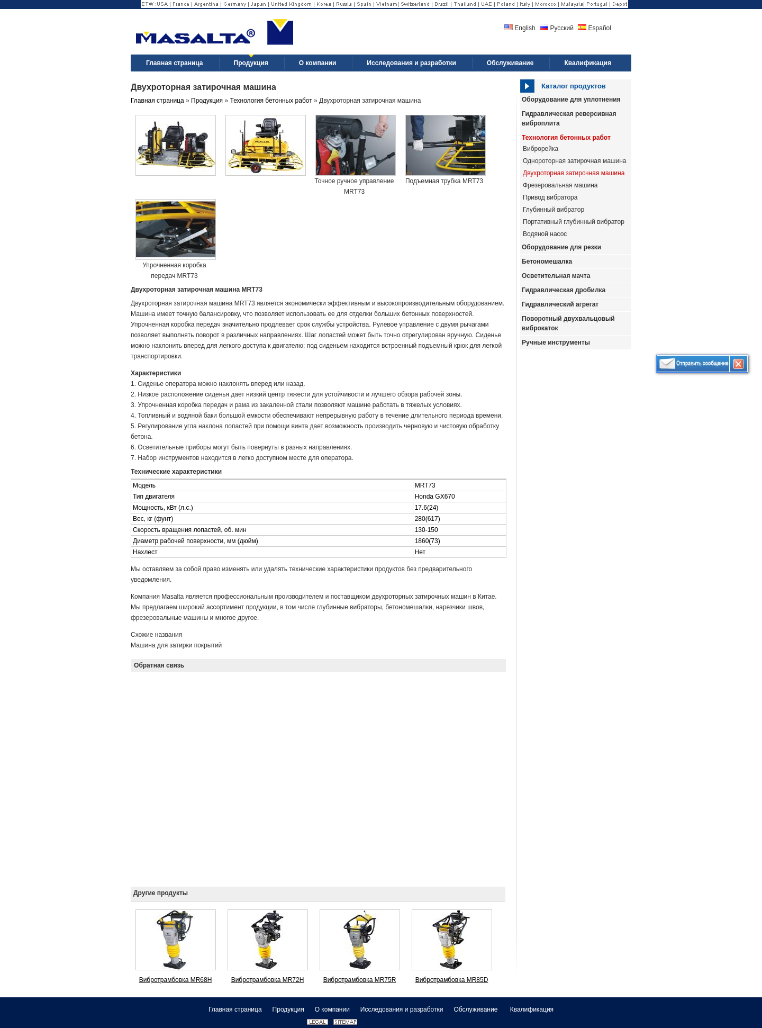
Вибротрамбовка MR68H (175, 980)
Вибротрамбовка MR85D (451, 980)
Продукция (207, 100)
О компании (332, 1009)
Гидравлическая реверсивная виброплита (569, 118)
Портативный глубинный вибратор (573, 222)
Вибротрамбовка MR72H (267, 980)
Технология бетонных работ (566, 137)
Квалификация (532, 1009)
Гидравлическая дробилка (563, 290)
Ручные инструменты (556, 342)
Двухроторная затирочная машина (573, 173)
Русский (557, 28)
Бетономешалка (547, 261)
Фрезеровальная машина (560, 185)
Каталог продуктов (573, 86)
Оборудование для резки (561, 247)
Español (594, 28)
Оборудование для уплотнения (571, 99)
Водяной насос (545, 234)
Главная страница (157, 100)
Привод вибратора (550, 197)
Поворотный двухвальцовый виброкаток (568, 323)
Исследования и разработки (401, 1009)
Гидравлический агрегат (560, 304)
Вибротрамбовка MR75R (359, 980)
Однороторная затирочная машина (574, 161)
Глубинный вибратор (553, 209)
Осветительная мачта (556, 275)
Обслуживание (476, 1009)
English (520, 28)
